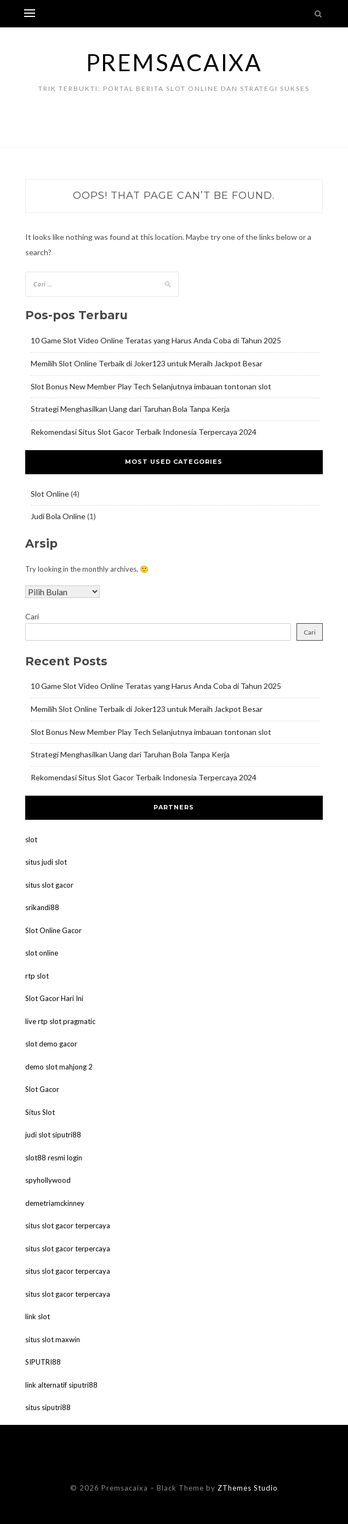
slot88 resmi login (53, 1157)
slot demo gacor (51, 1043)
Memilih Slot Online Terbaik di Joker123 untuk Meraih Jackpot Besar (147, 363)
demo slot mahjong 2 (59, 1066)
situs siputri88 (48, 1407)
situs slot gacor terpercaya (67, 1225)
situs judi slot (46, 862)
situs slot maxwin (52, 1339)
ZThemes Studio (248, 1487)
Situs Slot (40, 1112)
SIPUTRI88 (43, 1362)
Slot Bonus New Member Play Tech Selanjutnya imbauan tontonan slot (151, 386)
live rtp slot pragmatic (60, 1021)
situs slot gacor (49, 885)
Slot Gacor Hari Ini (54, 998)
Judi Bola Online (58, 516)
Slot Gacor (42, 1089)
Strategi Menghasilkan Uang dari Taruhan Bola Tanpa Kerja (130, 408)
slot (31, 839)
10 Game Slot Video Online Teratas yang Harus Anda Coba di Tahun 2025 (156, 340)
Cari (32, 616)
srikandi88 (42, 907)
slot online (41, 952)
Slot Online (50, 493)
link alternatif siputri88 (61, 1385)
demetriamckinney (54, 1203)
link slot (37, 1316)
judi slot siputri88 (53, 1134)
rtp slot (37, 975)
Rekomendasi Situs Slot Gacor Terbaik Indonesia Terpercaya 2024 (143, 431)
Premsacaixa (174, 62)
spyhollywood (48, 1180)
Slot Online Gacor (53, 930)
